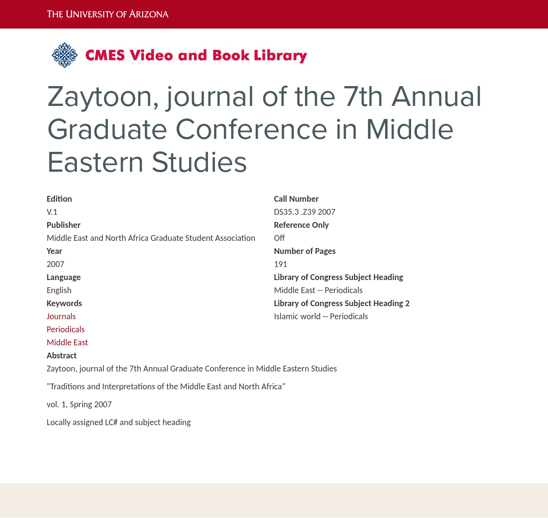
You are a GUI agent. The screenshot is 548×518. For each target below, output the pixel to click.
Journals (61, 316)
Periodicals (66, 329)
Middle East (68, 342)
